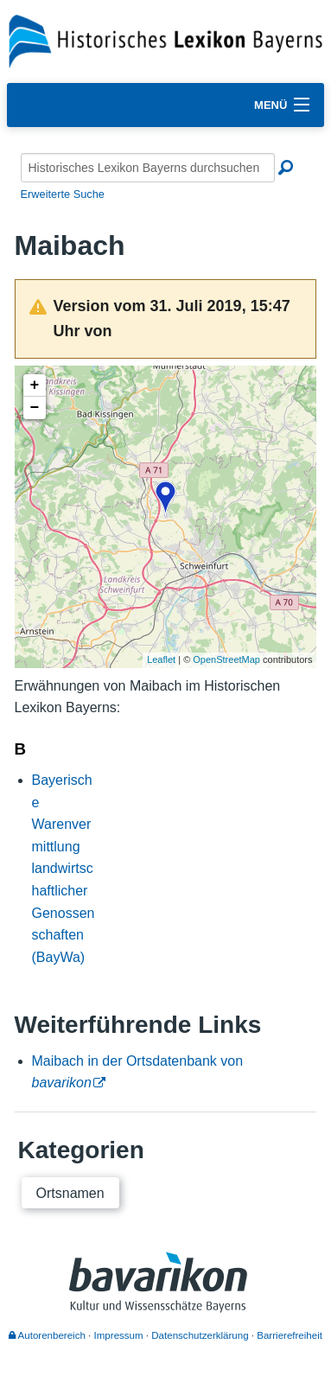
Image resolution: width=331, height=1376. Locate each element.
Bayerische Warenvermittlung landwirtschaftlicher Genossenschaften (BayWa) (63, 869)
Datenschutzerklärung (199, 1335)
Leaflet (161, 659)
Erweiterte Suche (63, 194)
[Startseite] (165, 40)
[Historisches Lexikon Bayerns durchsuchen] (148, 167)
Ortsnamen (70, 1193)
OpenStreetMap (226, 659)
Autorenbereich (47, 1335)
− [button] (35, 408)
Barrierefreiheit (289, 1335)
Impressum (118, 1335)
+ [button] (35, 385)
